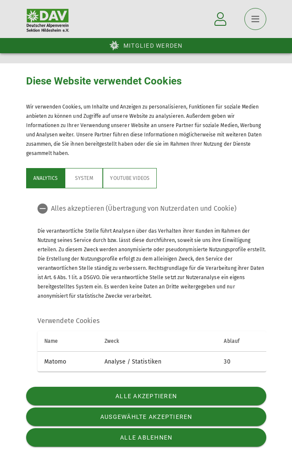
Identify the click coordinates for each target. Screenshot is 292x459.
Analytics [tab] (45, 178)
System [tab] (84, 178)
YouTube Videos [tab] (130, 178)
